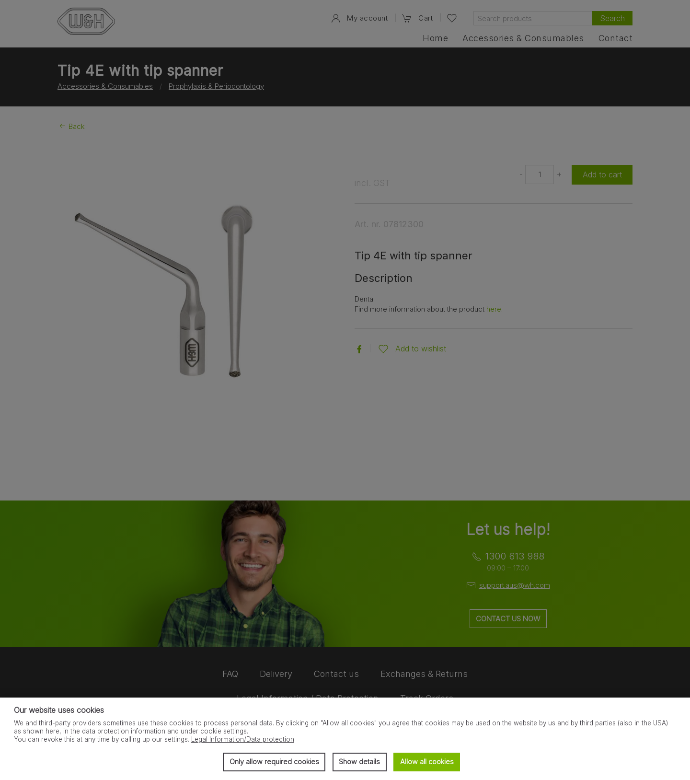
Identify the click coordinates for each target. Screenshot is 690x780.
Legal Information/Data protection (242, 739)
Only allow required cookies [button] (274, 761)
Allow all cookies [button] (427, 761)
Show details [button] (359, 761)
